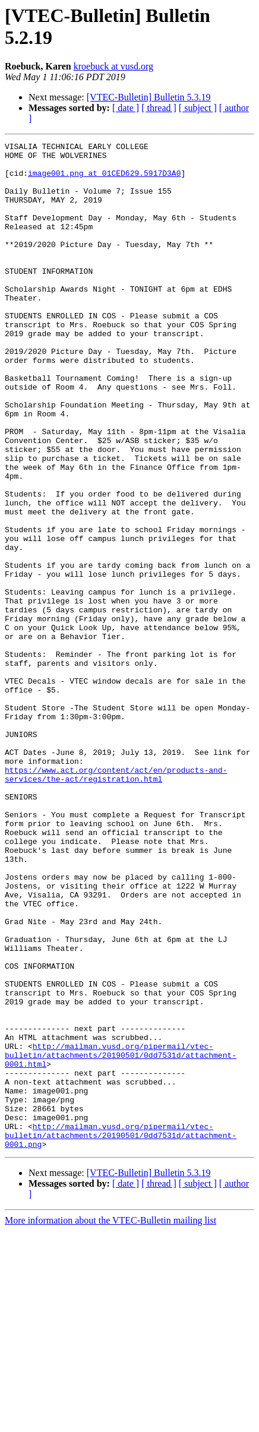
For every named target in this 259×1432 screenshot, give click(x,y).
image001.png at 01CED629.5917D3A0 (104, 180)
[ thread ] (158, 108)
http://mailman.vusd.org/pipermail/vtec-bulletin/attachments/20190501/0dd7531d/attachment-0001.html (120, 1238)
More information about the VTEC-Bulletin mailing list (110, 1422)
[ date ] (125, 108)
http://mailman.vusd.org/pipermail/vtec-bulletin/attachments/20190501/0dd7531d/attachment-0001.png (120, 1335)
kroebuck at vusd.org (113, 66)
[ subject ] (198, 108)
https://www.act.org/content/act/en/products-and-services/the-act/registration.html (116, 901)
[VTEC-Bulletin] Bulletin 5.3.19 (149, 97)
